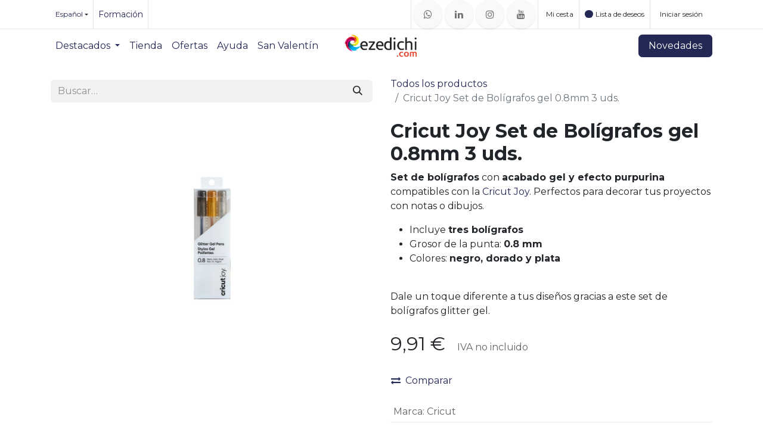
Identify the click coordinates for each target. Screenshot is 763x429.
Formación (120, 14)
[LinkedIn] (459, 14)
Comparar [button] (421, 380)
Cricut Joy (505, 191)
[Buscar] (358, 91)
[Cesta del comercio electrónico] (558, 14)
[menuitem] (88, 46)
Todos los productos (438, 83)
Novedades (675, 45)
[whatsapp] (428, 14)
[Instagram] (490, 14)
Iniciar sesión (681, 14)
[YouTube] (521, 14)
